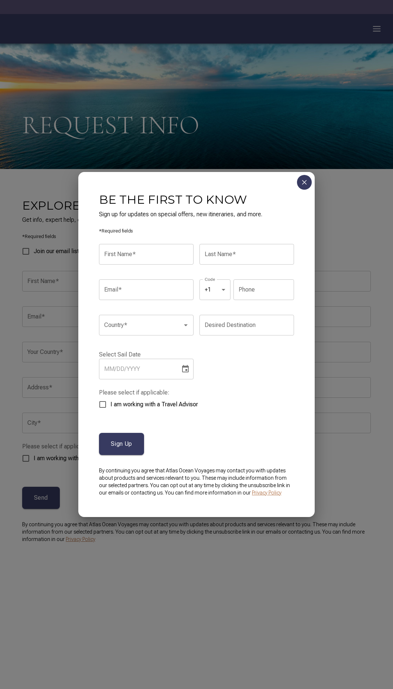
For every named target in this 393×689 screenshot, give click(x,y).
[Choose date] (185, 369)
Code (210, 279)
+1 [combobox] (208, 289)
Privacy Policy (266, 493)
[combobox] (140, 325)
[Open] (186, 325)
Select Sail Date (120, 354)
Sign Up (121, 443)
